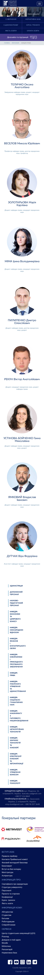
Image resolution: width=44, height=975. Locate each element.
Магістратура (7, 872)
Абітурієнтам (7, 912)
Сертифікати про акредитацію (15, 884)
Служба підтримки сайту (22, 968)
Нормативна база (33, 19)
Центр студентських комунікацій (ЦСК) (18, 933)
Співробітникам (8, 925)
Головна (7, 43)
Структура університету (12, 887)
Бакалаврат (7, 866)
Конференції (7, 897)
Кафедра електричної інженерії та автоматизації (16, 759)
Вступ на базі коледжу (11, 869)
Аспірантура (7, 876)
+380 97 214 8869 (22, 796)
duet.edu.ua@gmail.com (31, 794)
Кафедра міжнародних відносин (16, 630)
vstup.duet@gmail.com (14, 804)
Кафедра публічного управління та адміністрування (18, 686)
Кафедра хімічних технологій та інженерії (15, 743)
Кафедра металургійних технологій (17, 729)
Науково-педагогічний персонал (16, 603)
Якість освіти (11, 31)
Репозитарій (7, 949)
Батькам (5, 918)
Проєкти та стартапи (11, 894)
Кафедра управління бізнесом (15, 772)
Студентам (6, 915)
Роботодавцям (8, 922)
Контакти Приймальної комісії (15, 859)
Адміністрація (16, 586)
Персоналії (15, 43)
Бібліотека (6, 946)
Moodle (5, 943)
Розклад (5, 937)
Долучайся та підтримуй (22, 37)
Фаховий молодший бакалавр (15, 863)
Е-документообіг (11, 25)
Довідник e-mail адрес (11, 940)
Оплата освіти (33, 31)
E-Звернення (11, 19)
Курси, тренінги (33, 25)
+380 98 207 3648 (32, 804)
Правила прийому (9, 856)
